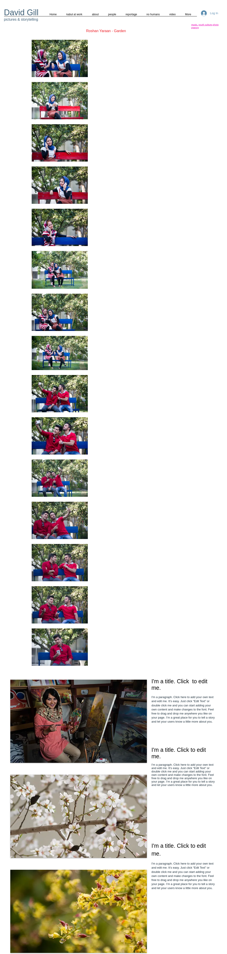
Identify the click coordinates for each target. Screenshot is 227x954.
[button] (78, 721)
